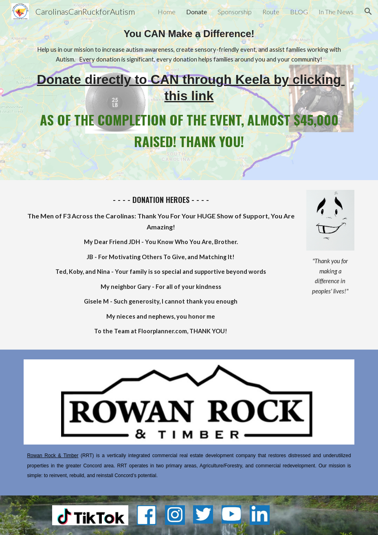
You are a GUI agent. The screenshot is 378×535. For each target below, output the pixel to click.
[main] (189, 90)
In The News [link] (336, 11)
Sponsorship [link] (235, 11)
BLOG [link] (299, 11)
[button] (368, 11)
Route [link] (270, 11)
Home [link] (167, 11)
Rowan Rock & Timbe (52, 455)
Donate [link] (196, 11)
